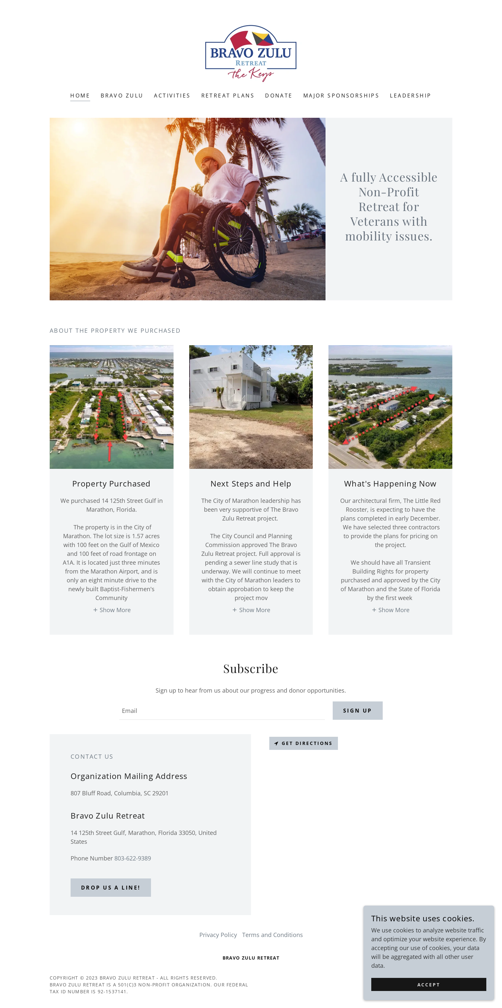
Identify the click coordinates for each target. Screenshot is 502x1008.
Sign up (357, 710)
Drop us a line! (111, 887)
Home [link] (80, 95)
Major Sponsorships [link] (341, 95)
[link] (251, 50)
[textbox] (222, 710)
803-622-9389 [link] (132, 858)
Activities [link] (172, 95)
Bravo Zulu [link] (122, 95)
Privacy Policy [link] (218, 935)
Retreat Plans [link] (228, 95)
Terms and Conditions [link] (272, 935)
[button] (111, 609)
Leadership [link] (410, 95)
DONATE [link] (279, 95)
